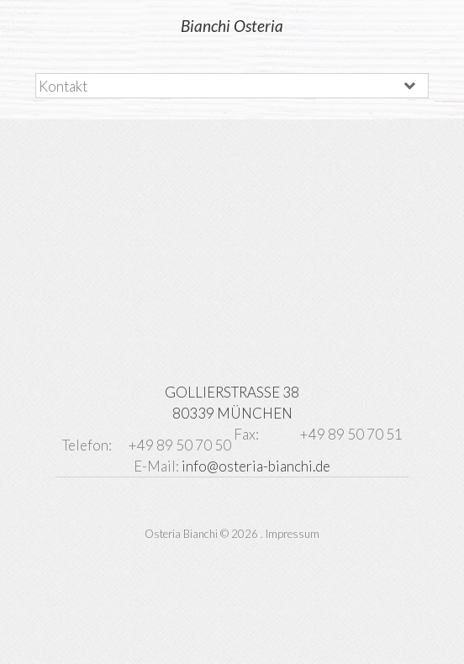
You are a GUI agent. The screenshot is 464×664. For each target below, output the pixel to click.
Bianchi (232, 25)
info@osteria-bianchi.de (256, 466)
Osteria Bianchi (181, 533)
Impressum (292, 533)
